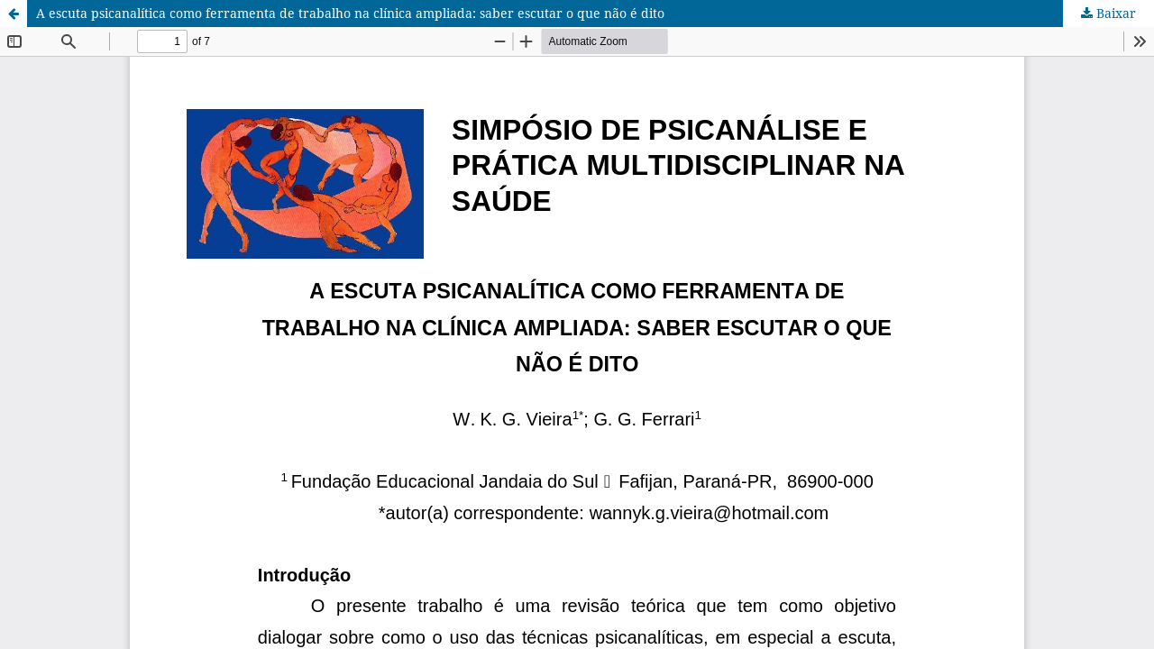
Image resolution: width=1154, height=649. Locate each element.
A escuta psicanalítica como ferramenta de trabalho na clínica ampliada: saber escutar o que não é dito (350, 13)
